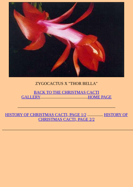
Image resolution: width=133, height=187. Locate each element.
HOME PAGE (99, 97)
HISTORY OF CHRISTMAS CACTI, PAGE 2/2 (83, 117)
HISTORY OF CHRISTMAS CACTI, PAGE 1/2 (45, 114)
